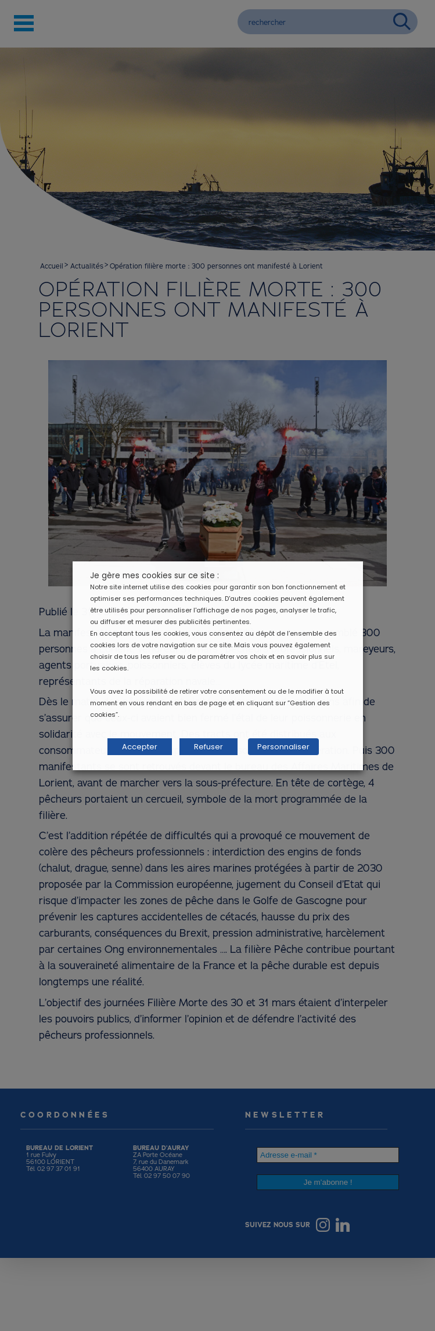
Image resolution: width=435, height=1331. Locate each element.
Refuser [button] (208, 746)
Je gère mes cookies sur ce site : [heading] (154, 575)
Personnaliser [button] (283, 746)
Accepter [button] (139, 746)
